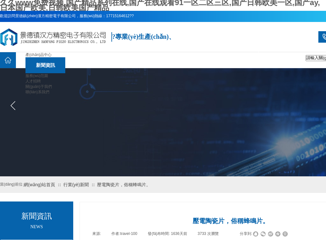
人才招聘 (33, 81)
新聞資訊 (45, 65)
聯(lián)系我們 (37, 92)
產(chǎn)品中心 (38, 55)
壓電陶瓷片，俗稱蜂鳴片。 (124, 184)
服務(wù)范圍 (36, 76)
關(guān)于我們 (38, 86)
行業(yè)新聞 (76, 184)
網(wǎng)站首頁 (39, 184)
